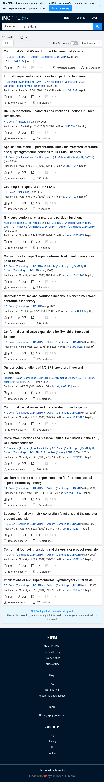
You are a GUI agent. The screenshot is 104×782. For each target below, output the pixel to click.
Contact (52, 753)
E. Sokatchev (48, 452)
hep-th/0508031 (74, 311)
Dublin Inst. (23, 157)
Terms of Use (52, 664)
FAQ (52, 683)
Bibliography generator (52, 715)
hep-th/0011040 (75, 559)
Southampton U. (44, 157)
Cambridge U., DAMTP (53, 56)
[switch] (74, 43)
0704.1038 (72, 196)
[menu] (79, 18)
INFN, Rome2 (54, 222)
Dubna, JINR (71, 81)
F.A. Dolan (9, 56)
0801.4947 (72, 166)
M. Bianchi (10, 222)
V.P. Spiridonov (54, 81)
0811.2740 (71, 126)
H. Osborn (33, 56)
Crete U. (21, 56)
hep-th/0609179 (75, 235)
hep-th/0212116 (75, 457)
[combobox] (56, 26)
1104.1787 (71, 90)
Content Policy (52, 652)
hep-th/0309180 (75, 417)
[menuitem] (66, 18)
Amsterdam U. (25, 121)
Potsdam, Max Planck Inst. (31, 85)
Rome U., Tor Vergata (29, 222)
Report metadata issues (52, 695)
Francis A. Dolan (13, 377)
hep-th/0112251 (70, 528)
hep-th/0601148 (75, 275)
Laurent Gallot (59, 377)
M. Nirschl (49, 266)
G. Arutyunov (11, 448)
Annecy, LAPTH (77, 377)
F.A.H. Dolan (11, 81)
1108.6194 (18, 61)
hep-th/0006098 (75, 590)
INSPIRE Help (51, 689)
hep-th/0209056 (73, 493)
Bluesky (52, 741)
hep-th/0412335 (76, 346)
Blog (52, 735)
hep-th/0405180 (61, 386)
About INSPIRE (52, 646)
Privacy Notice (52, 658)
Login (95, 17)
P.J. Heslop (21, 226)
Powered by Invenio (52, 770)
